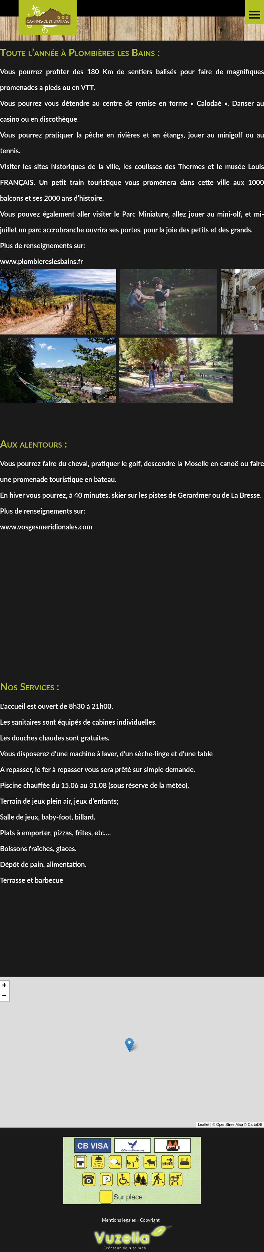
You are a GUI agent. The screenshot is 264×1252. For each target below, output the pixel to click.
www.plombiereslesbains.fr (41, 261)
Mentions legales (119, 1220)
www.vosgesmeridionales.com (46, 527)
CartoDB (255, 1130)
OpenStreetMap (229, 1130)
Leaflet (203, 1130)
